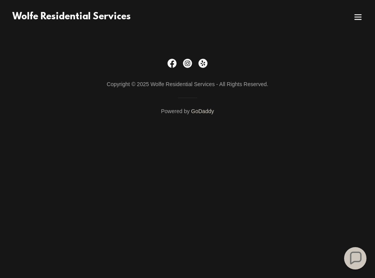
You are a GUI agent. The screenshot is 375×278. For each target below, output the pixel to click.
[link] (71, 17)
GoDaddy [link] (202, 111)
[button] (358, 17)
